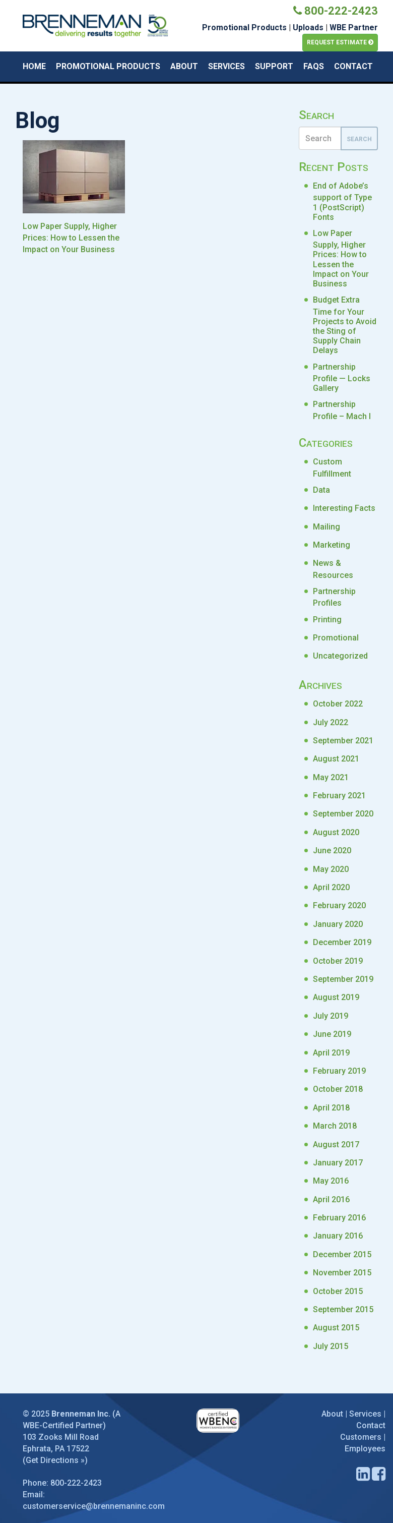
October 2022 (338, 704)
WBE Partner (354, 27)
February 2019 (339, 1071)
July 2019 (330, 1016)
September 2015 (343, 1309)
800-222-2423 (335, 11)
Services (226, 66)
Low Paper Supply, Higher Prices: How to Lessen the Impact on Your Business (341, 258)
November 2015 (342, 1272)
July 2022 (330, 722)
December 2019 (342, 942)
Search (359, 139)
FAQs (313, 66)
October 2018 (338, 1089)
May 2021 (331, 777)
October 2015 (338, 1291)
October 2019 (338, 961)
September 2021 (343, 740)
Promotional (336, 637)
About (184, 66)
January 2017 (338, 1162)
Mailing (326, 527)
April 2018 (331, 1107)
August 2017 (336, 1144)
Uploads (308, 27)
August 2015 (336, 1327)
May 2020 (331, 869)
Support (274, 66)
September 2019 (343, 979)
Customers (360, 1437)
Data (321, 490)
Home (34, 66)
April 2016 (331, 1199)
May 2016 (331, 1181)
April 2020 (331, 887)
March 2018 (335, 1126)
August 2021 (336, 759)
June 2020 (332, 850)
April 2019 (331, 1053)
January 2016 (338, 1236)
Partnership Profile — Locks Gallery (341, 377)
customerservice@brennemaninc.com (94, 1506)
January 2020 (338, 924)
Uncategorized (340, 656)
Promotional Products (244, 27)
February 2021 (339, 795)
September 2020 (343, 813)
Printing (327, 619)
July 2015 (330, 1346)
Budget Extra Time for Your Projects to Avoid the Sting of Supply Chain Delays (344, 325)
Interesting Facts (344, 508)
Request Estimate (340, 42)
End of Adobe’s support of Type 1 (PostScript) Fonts (342, 201)
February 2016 (339, 1217)
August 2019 (336, 997)
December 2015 (342, 1254)
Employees (365, 1448)
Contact (353, 66)
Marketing (331, 545)
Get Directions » (55, 1460)
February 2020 (339, 905)
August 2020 (336, 832)
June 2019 (332, 1034)
